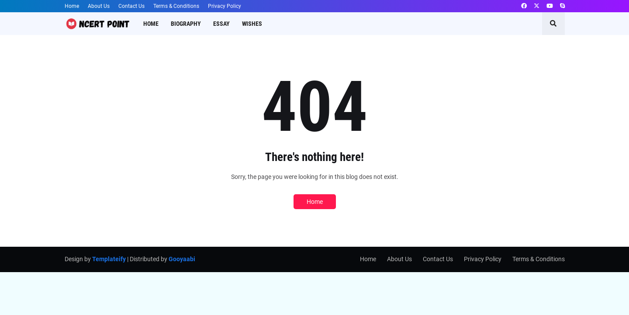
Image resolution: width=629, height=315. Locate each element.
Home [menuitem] (151, 23)
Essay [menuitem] (221, 23)
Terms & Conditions (176, 6)
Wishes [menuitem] (252, 23)
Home (72, 6)
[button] (553, 23)
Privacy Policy (224, 6)
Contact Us (131, 6)
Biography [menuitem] (186, 23)
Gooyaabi (182, 259)
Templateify (109, 259)
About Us (99, 6)
